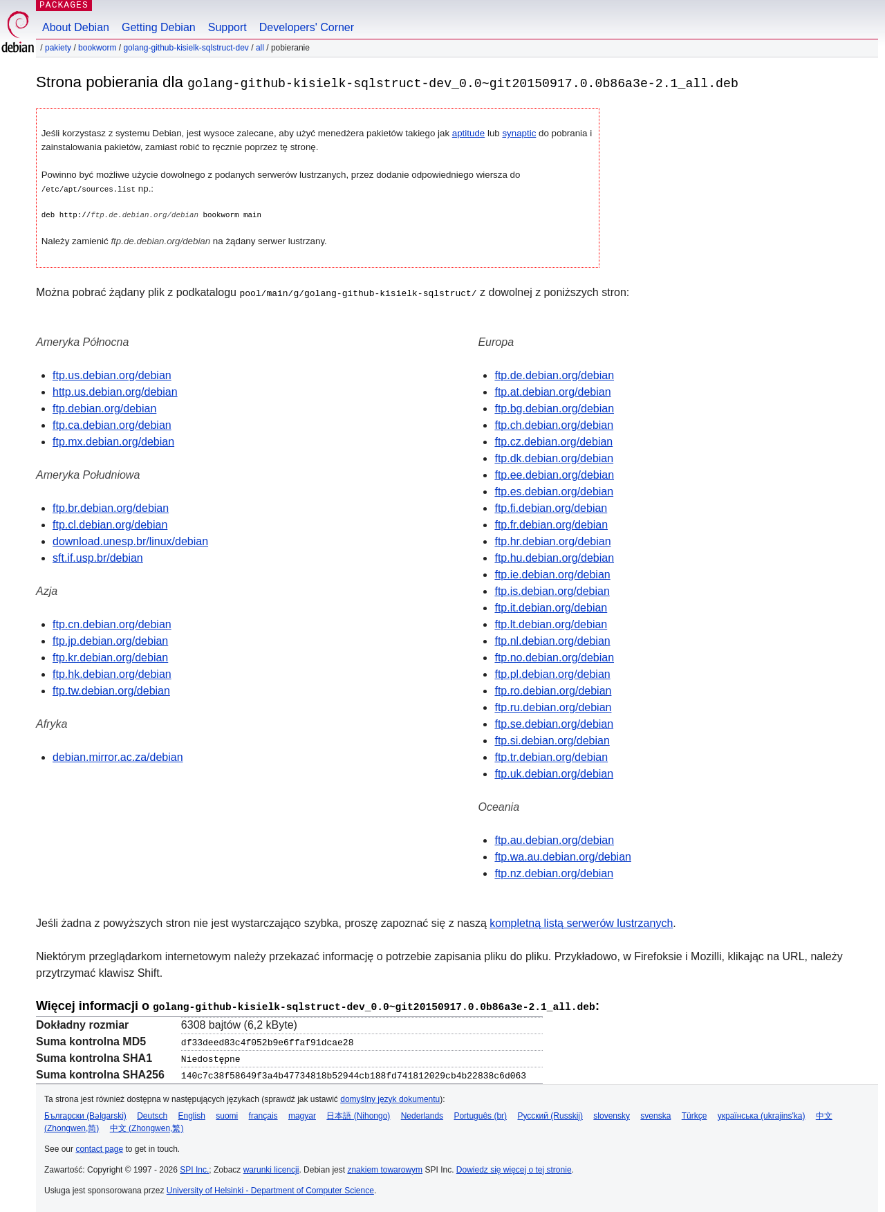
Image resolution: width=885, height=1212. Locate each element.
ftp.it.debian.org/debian (550, 607)
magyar (302, 1114)
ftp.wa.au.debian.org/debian (562, 856)
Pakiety (58, 48)
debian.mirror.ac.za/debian (118, 756)
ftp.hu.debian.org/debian (554, 557)
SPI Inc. (194, 1168)
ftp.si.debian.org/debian (551, 740)
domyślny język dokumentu (390, 1097)
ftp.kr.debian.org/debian (110, 657)
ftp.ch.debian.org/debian (553, 424)
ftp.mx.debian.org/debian (113, 441)
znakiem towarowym (384, 1168)
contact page (99, 1147)
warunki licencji (271, 1168)
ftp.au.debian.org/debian (554, 839)
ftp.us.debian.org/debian (112, 374)
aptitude (468, 133)
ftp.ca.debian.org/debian (112, 424)
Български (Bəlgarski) (85, 1114)
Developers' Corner (306, 27)
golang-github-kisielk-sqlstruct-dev (185, 48)
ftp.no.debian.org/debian (554, 657)
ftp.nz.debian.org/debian (553, 873)
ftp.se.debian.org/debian (553, 723)
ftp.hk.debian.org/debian (112, 673)
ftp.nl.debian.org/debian (552, 640)
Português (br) (480, 1114)
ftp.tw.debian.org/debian (111, 690)
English (191, 1114)
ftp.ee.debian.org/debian (554, 474)
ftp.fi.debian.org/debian (550, 507)
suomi (227, 1114)
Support (227, 27)
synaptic (519, 133)
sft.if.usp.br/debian (98, 557)
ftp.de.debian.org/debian (554, 374)
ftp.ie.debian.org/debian (552, 574)
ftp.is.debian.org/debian (551, 590)
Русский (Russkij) (550, 1114)
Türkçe (694, 1114)
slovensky (611, 1114)
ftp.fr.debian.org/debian (551, 524)
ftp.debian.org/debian (104, 408)
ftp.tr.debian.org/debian (551, 756)
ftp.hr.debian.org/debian (552, 541)
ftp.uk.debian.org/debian (553, 773)
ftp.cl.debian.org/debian (110, 524)
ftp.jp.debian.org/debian (110, 640)
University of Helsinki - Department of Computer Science (270, 1188)
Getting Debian (159, 27)
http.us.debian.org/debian (115, 391)
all (260, 48)
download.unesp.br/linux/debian (130, 541)
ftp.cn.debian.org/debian (112, 624)
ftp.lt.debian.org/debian (550, 624)
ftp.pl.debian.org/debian (552, 673)
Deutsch (152, 1114)
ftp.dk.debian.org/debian (553, 457)
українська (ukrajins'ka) (761, 1114)
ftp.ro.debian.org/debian (552, 690)
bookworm (97, 48)
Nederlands (422, 1114)
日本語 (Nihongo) (358, 1114)
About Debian (75, 27)
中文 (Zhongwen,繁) (147, 1126)
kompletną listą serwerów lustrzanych (581, 922)
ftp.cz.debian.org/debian (553, 441)
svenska (655, 1114)
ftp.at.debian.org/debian (552, 391)
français (263, 1114)
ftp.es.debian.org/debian (553, 491)
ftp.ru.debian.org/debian (552, 707)
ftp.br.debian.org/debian (111, 507)
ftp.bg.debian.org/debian (554, 408)
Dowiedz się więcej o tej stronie (514, 1168)
